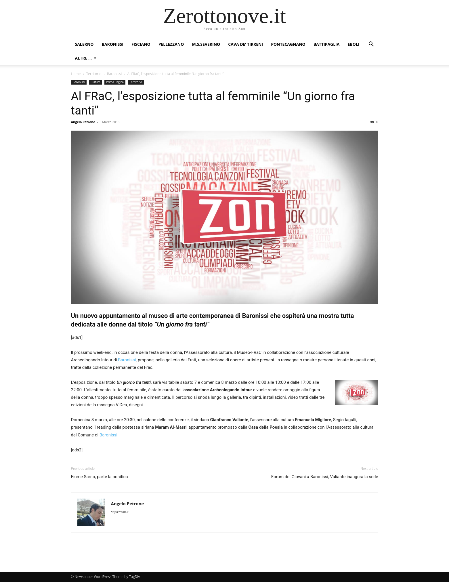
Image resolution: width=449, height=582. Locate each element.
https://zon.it (120, 512)
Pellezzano (171, 44)
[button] (371, 44)
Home (76, 73)
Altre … (83, 58)
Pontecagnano (288, 44)
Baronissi (112, 44)
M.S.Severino (206, 44)
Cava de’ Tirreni (245, 44)
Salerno (84, 44)
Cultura (95, 82)
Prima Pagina (115, 82)
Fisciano (140, 44)
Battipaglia (327, 44)
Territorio (94, 73)
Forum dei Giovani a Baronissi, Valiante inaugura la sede (324, 476)
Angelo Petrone (83, 122)
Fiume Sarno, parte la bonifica (99, 476)
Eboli (353, 44)
